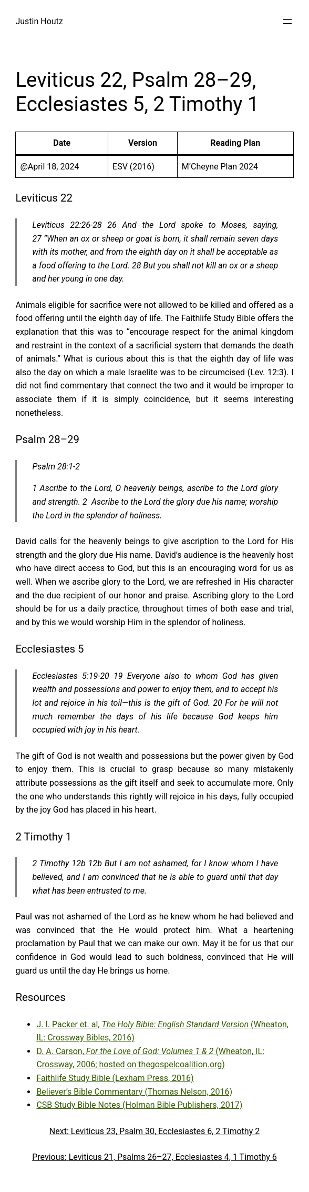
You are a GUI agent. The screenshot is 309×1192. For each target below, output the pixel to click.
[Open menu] (287, 21)
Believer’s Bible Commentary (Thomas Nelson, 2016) (134, 1092)
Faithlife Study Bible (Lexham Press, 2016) (114, 1078)
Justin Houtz (39, 21)
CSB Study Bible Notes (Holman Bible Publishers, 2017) (139, 1105)
